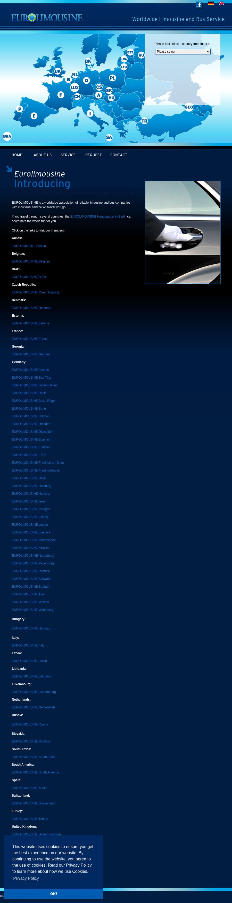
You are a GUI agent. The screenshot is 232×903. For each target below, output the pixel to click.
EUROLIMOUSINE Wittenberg (33, 610)
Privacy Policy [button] (26, 878)
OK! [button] (53, 894)
